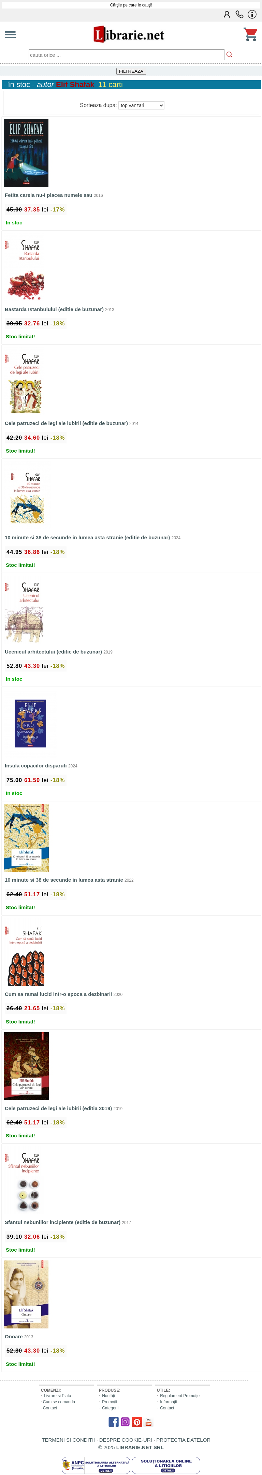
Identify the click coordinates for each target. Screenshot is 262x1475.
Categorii (110, 1408)
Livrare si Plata (57, 1395)
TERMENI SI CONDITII (68, 1440)
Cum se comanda (59, 1402)
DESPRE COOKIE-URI (125, 1440)
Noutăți (108, 1395)
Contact (50, 1408)
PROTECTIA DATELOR (183, 1440)
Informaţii (168, 1402)
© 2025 (131, 1447)
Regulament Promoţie (180, 1395)
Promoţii (109, 1402)
